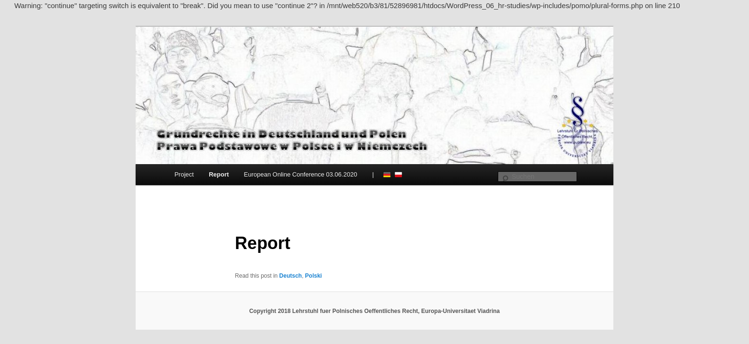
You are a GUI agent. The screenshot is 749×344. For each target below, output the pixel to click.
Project (183, 174)
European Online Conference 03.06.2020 (300, 174)
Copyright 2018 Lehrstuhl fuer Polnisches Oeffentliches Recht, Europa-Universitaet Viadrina (374, 311)
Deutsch (387, 174)
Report (219, 174)
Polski (398, 174)
